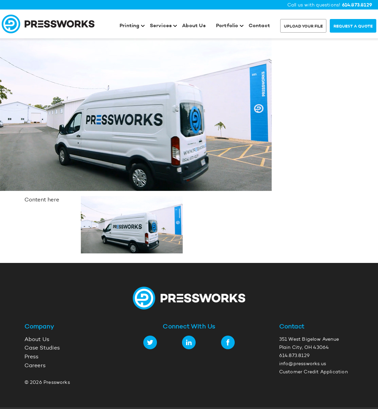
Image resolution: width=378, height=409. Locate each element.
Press (31, 357)
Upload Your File (303, 26)
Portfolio (227, 26)
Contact (259, 26)
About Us (194, 26)
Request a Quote (353, 26)
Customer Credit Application (313, 372)
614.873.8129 (357, 5)
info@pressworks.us (302, 364)
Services (161, 26)
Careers (35, 366)
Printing (130, 26)
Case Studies (42, 348)
